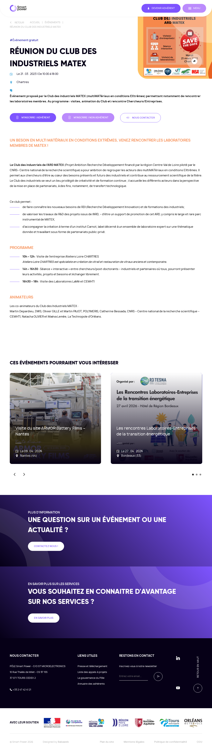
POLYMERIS (90, 311)
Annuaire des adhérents (91, 684)
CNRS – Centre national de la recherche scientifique (162, 311)
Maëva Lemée (57, 316)
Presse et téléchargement (92, 666)
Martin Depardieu (22, 311)
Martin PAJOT (73, 311)
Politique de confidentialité (170, 742)
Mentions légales (134, 742)
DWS (38, 311)
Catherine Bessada (113, 311)
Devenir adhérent (161, 8)
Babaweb (63, 742)
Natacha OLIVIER (33, 316)
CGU (199, 742)
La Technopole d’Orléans (84, 316)
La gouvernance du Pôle (91, 678)
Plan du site (107, 742)
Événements (52, 22)
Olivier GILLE (51, 311)
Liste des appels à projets (92, 672)
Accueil (35, 22)
